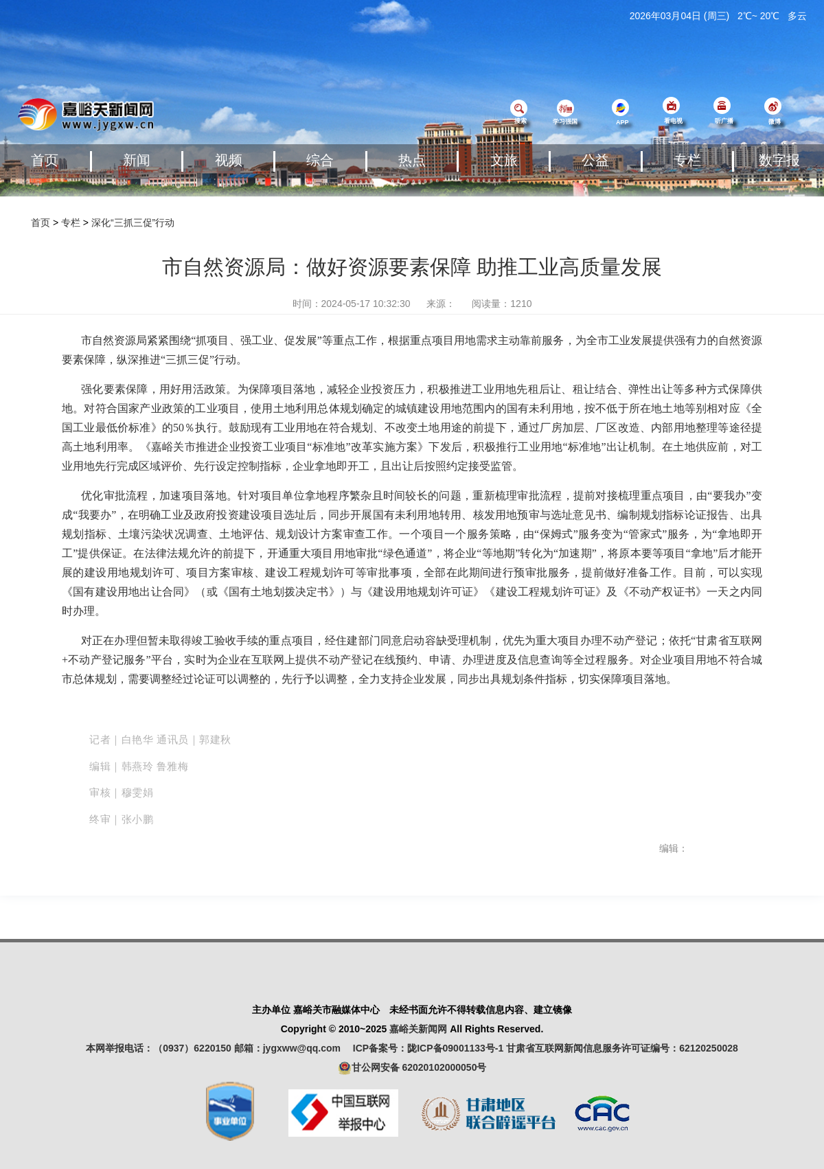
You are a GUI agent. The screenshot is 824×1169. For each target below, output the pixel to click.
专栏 (687, 160)
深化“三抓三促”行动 (132, 222)
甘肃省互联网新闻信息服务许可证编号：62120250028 (622, 1048)
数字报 (779, 160)
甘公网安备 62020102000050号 (412, 1068)
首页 (44, 160)
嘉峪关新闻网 (418, 1028)
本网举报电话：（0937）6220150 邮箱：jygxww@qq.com (218, 1048)
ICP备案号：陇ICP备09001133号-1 (428, 1048)
